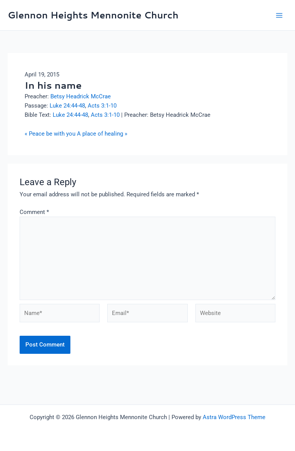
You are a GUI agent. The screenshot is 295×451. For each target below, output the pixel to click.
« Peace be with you (50, 133)
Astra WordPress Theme (234, 417)
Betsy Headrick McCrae (80, 96)
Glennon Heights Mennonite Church (93, 15)
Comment (34, 212)
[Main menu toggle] (279, 15)
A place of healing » (102, 133)
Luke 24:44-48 (67, 105)
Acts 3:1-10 (102, 105)
